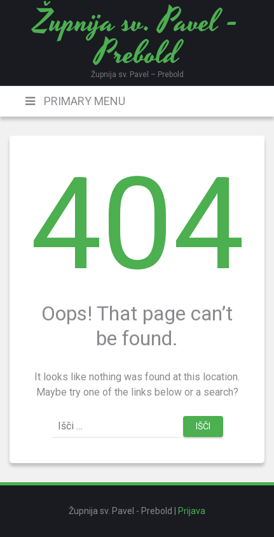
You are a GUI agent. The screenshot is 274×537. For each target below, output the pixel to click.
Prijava (191, 511)
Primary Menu (83, 101)
